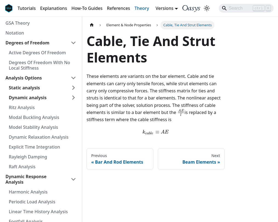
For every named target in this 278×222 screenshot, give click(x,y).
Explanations (53, 8)
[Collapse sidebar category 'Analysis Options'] (73, 77)
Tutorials (27, 8)
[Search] (246, 8)
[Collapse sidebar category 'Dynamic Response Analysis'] (73, 179)
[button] (42, 87)
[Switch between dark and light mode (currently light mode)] (206, 8)
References (118, 8)
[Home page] (92, 25)
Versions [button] (164, 8)
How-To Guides (87, 8)
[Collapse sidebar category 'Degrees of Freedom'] (73, 42)
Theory (141, 8)
